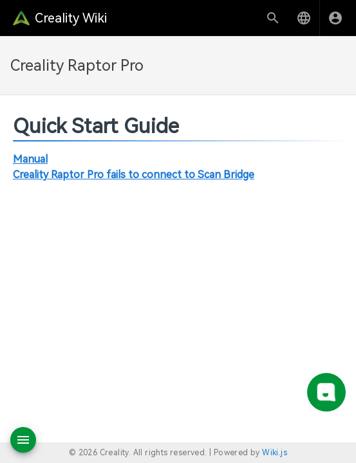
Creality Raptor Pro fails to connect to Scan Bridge (133, 174)
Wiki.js (274, 452)
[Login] (335, 18)
